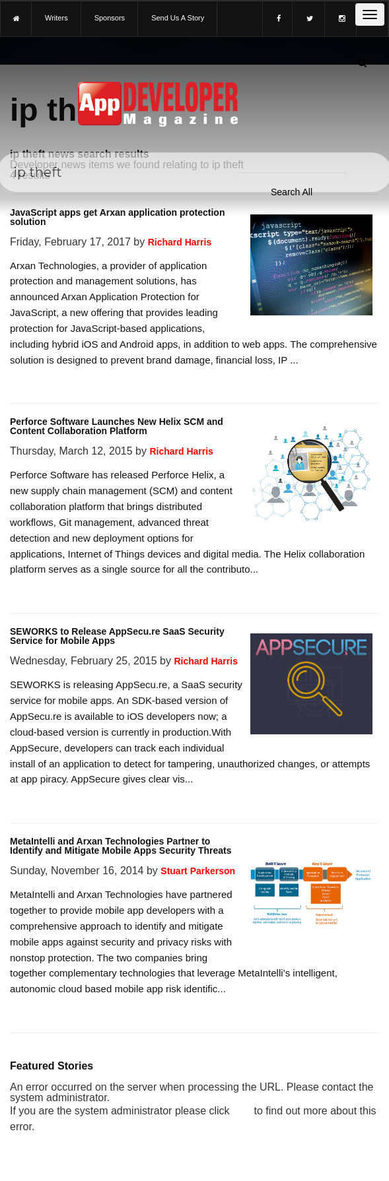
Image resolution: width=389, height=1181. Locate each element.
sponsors (109, 18)
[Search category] (291, 192)
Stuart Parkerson (197, 871)
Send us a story (177, 18)
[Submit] (361, 62)
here (241, 1111)
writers (56, 18)
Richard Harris (179, 242)
